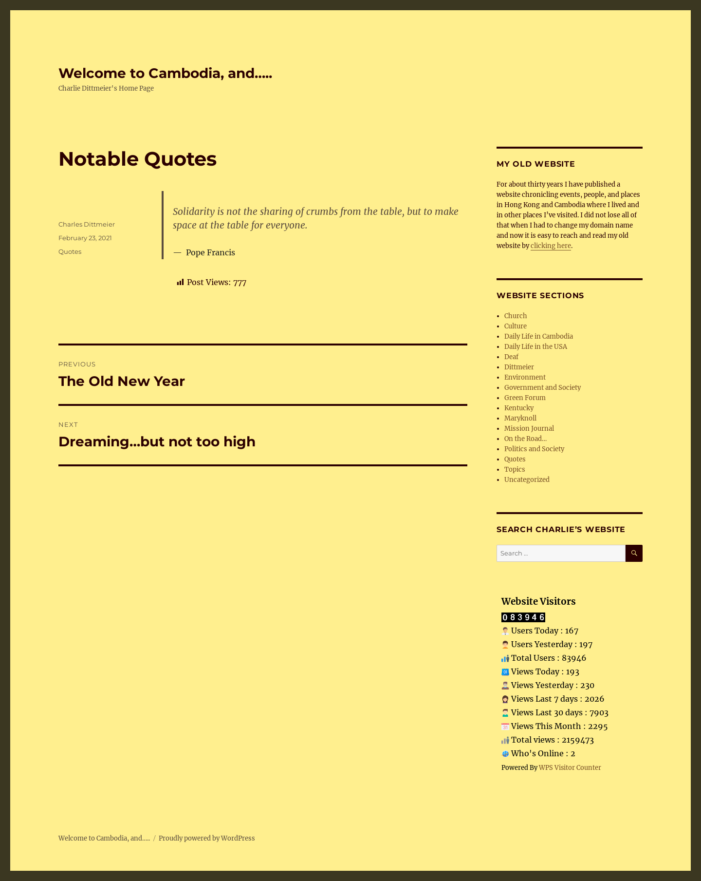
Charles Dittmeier (86, 224)
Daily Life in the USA (535, 347)
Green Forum (525, 398)
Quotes (69, 251)
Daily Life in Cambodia (538, 336)
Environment (525, 377)
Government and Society (542, 387)
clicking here (551, 246)
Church (515, 316)
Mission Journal (529, 428)
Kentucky (519, 408)
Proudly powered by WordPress (207, 838)
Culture (515, 326)
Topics (514, 469)
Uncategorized (527, 480)
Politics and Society (534, 449)
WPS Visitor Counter (570, 767)
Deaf (511, 357)
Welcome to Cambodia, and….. (165, 73)
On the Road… (525, 439)
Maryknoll (520, 418)
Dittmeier (519, 367)
